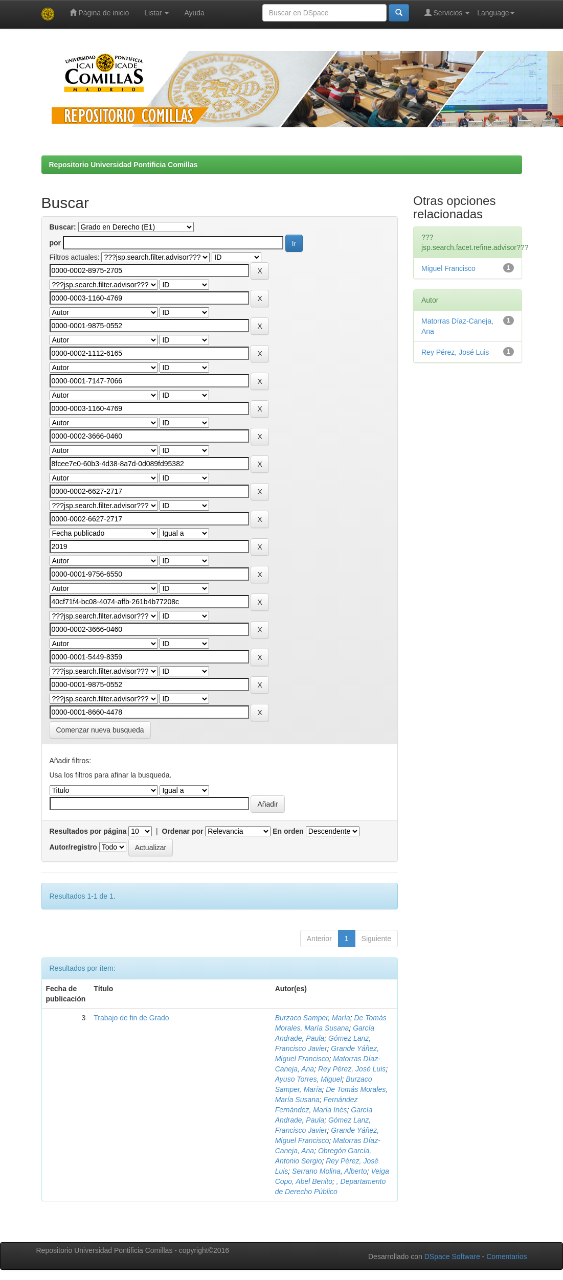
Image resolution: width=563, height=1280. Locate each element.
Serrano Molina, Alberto (329, 1171)
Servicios (447, 12)
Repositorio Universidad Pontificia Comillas (123, 165)
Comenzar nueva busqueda (100, 730)
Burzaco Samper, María (312, 1018)
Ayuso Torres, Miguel (308, 1079)
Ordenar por (183, 831)
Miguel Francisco (448, 268)
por (55, 243)
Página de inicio (99, 12)
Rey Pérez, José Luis (352, 1069)
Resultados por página (88, 831)
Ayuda (194, 13)
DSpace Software (452, 1256)
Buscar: (63, 227)
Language (495, 13)
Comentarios (506, 1256)
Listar (156, 13)
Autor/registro (73, 847)
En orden (288, 831)
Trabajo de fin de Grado (131, 1018)
